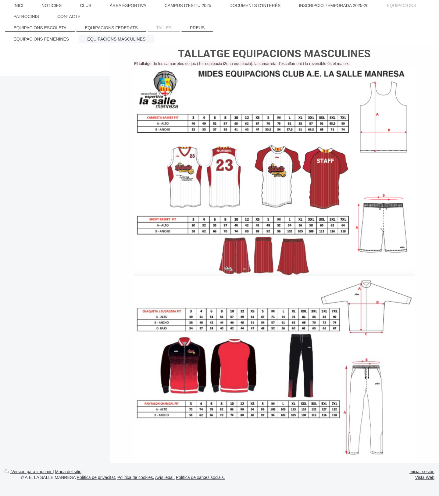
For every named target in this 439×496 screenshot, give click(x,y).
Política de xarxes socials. (200, 477)
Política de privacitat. (96, 477)
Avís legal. (164, 477)
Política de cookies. (135, 477)
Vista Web (424, 477)
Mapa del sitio (68, 471)
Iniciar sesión (421, 471)
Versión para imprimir (29, 471)
